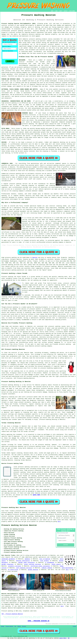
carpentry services (14, 566)
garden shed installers (26, 562)
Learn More (62, 638)
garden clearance (7, 564)
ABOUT (60, 11)
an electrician (13, 569)
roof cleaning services (24, 568)
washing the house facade (17, 276)
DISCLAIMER (72, 11)
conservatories (62, 104)
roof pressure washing (65, 472)
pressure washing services (19, 479)
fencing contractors (23, 560)
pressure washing (17, 30)
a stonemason (49, 562)
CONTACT (66, 11)
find (6, 510)
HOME (52, 11)
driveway (41, 79)
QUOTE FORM (36, 495)
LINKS (56, 11)
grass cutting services (32, 564)
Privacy (74, 626)
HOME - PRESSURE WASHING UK (38, 621)
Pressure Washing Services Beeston (19, 525)
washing (43, 94)
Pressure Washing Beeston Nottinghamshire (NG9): (19, 23)
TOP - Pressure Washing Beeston (12, 614)
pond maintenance (67, 568)
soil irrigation (44, 559)
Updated (19, 626)
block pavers (56, 564)
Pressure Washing (9, 626)
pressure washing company (43, 346)
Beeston (34, 257)
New (15, 626)
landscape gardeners (8, 559)
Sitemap (2, 626)
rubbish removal (46, 568)
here (59, 521)
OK (68, 638)
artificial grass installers (40, 566)
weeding (27, 559)
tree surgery (44, 560)
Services (24, 626)
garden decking (33, 569)
